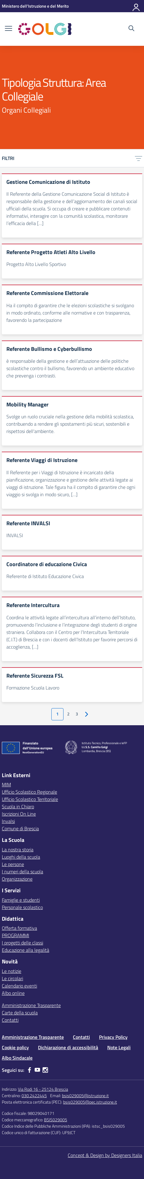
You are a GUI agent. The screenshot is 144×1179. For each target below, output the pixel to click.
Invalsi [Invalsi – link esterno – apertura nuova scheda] (8, 821)
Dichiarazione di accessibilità (68, 1047)
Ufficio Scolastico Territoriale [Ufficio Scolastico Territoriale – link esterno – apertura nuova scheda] (30, 799)
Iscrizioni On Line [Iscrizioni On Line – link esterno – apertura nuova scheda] (19, 813)
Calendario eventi (19, 985)
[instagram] (45, 1070)
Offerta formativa (19, 928)
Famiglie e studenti (21, 900)
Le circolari (12, 978)
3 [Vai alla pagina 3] (77, 714)
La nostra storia (17, 849)
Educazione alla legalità (25, 950)
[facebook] (29, 1070)
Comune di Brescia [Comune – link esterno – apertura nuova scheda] (20, 828)
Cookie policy (15, 1047)
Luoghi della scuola (21, 857)
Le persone (13, 864)
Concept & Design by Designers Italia (105, 1155)
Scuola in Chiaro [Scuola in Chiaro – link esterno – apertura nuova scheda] (18, 806)
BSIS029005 (55, 1119)
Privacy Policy (113, 1037)
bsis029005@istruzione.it (85, 1095)
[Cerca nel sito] (131, 29)
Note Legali (119, 1047)
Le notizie (11, 971)
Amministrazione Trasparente (31, 1005)
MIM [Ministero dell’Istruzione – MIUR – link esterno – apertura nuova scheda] (6, 784)
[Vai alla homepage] (44, 29)
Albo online (13, 993)
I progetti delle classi (22, 942)
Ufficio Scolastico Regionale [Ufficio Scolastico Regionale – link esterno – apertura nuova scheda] (29, 791)
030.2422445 (34, 1095)
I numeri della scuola (22, 871)
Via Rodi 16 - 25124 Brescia (43, 1089)
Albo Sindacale (17, 1057)
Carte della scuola (20, 1012)
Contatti (10, 1020)
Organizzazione (17, 878)
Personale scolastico (22, 907)
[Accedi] (136, 6)
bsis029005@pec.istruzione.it (90, 1102)
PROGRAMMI (15, 935)
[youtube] (37, 1070)
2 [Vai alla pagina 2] (68, 714)
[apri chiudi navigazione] (8, 29)
